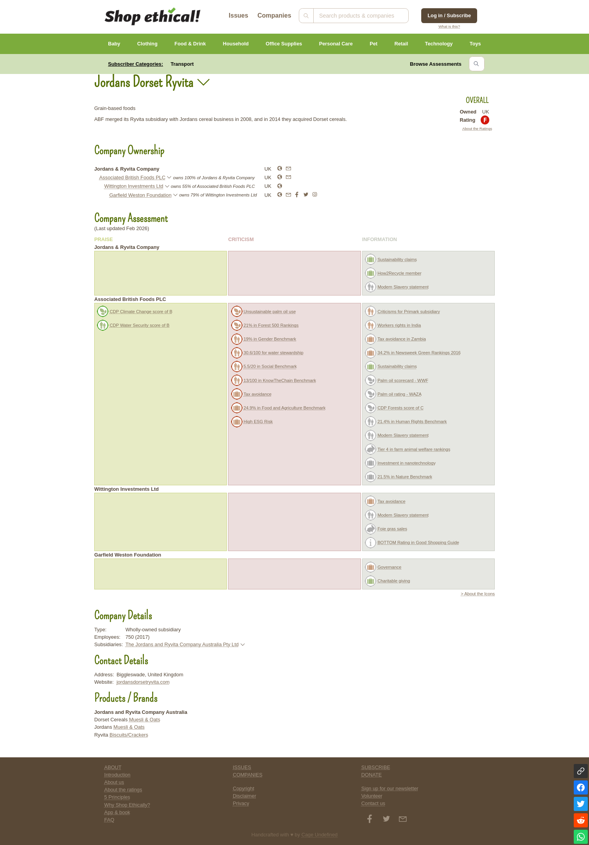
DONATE (371, 775)
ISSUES (242, 767)
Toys (475, 44)
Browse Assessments (436, 64)
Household (236, 44)
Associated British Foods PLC (132, 177)
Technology (439, 44)
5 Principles (117, 797)
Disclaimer (244, 796)
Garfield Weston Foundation (140, 195)
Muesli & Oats (144, 719)
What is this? (449, 26)
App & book (117, 812)
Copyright (243, 788)
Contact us (373, 803)
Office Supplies (284, 44)
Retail (401, 44)
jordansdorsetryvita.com (143, 682)
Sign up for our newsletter (389, 788)
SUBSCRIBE (375, 767)
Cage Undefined (320, 835)
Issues (238, 15)
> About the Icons (478, 593)
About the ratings (123, 790)
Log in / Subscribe (449, 15)
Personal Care (336, 44)
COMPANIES (247, 775)
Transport (182, 64)
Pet (373, 44)
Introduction (117, 775)
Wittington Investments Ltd (133, 186)
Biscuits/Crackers (129, 735)
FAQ (109, 820)
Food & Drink (190, 44)
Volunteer (371, 796)
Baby (114, 44)
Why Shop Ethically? (127, 805)
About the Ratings (477, 128)
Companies (274, 15)
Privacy (241, 803)
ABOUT (113, 767)
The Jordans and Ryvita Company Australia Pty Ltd (182, 644)
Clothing (147, 44)
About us (114, 782)
